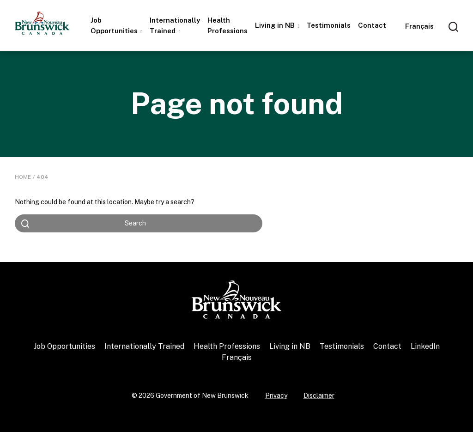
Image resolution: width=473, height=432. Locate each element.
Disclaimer (318, 395)
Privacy (276, 395)
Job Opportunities (115, 25)
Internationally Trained (175, 25)
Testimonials (329, 25)
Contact (372, 25)
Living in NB (276, 25)
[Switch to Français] (419, 26)
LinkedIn (425, 346)
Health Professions (227, 25)
